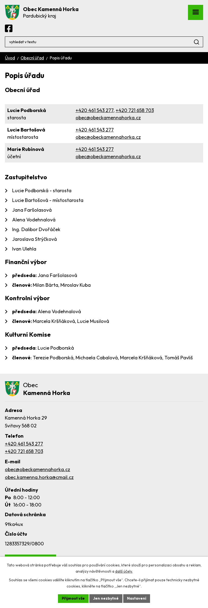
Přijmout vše (73, 598)
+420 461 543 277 (94, 110)
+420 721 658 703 (135, 110)
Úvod (10, 57)
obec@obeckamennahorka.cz (108, 117)
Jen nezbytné (106, 598)
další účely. (124, 571)
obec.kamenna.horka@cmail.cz (39, 477)
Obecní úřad (32, 57)
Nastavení (136, 598)
